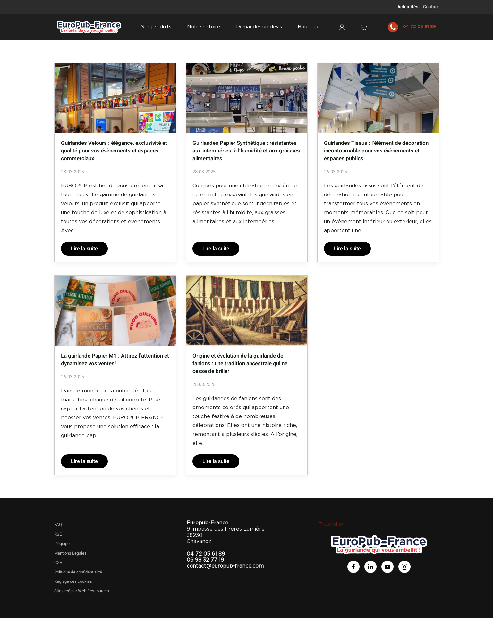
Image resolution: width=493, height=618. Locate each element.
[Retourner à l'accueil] (89, 27)
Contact (431, 7)
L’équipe (62, 543)
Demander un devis (259, 26)
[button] (365, 27)
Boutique (308, 26)
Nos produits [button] (155, 26)
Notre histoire (203, 26)
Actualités (407, 7)
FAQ (58, 525)
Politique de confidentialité (78, 572)
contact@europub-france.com (225, 566)
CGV (58, 562)
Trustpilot (331, 524)
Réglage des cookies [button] (73, 581)
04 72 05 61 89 (419, 27)
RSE (58, 534)
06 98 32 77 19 (205, 560)
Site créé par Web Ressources (81, 591)
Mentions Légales (70, 553)
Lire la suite (84, 248)
